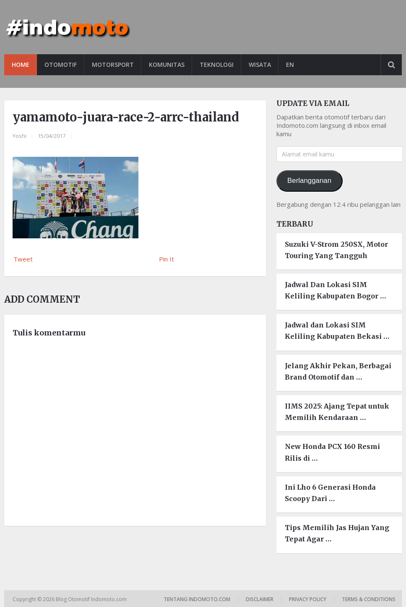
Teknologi (217, 65)
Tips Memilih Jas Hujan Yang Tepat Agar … (337, 533)
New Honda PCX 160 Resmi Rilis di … (332, 452)
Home (20, 65)
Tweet (23, 259)
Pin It (166, 259)
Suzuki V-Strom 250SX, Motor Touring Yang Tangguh (336, 250)
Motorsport (113, 65)
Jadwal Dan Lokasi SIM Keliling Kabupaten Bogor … (335, 290)
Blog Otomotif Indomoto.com (92, 599)
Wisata (260, 65)
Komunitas (167, 65)
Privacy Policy (307, 599)
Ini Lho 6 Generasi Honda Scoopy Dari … (330, 493)
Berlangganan (309, 181)
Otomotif (60, 65)
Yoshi (19, 136)
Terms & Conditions (369, 599)
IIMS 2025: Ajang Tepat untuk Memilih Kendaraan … (337, 412)
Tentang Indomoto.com (197, 599)
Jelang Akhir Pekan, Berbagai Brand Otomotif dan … (338, 371)
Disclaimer (259, 599)
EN (290, 65)
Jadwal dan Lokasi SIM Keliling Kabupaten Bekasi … (337, 330)
